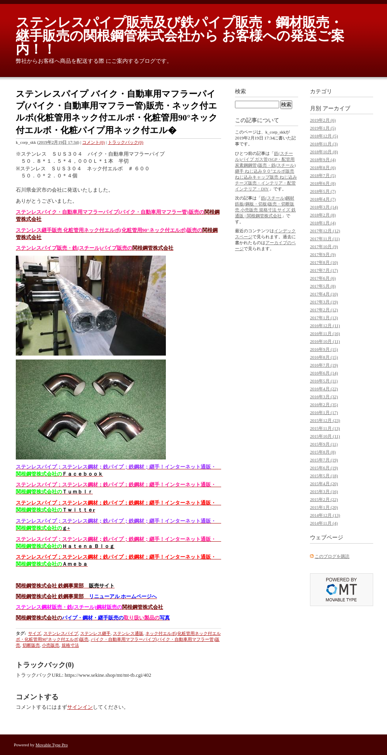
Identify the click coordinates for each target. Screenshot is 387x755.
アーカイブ (336, 108)
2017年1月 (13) (324, 317)
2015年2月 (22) (324, 499)
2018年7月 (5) (323, 175)
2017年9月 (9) (323, 254)
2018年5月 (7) (323, 191)
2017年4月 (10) (324, 294)
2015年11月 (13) (325, 428)
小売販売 (50, 645)
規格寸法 (70, 645)
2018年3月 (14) (324, 207)
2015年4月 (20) (324, 483)
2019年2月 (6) (323, 120)
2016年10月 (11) (325, 341)
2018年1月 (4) (323, 222)
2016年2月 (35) (324, 404)
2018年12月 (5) (324, 136)
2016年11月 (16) (325, 333)
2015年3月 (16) (324, 491)
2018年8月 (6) (323, 167)
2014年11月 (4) (324, 523)
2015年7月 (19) (324, 460)
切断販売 (31, 645)
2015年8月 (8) (323, 452)
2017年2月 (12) (324, 309)
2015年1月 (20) (324, 507)
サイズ (34, 633)
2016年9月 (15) (324, 349)
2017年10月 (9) (324, 246)
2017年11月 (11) (325, 238)
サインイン (80, 707)
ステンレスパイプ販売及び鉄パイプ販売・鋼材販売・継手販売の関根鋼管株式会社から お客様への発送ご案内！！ (180, 35)
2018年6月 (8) (323, 183)
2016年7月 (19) (324, 365)
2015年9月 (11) (324, 444)
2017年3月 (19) (324, 301)
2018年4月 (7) (323, 199)
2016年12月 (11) (325, 325)
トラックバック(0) (125, 142)
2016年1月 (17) (324, 412)
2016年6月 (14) (324, 373)
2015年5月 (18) (324, 475)
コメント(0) (93, 142)
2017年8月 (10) (324, 262)
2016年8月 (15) (324, 357)
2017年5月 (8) (323, 286)
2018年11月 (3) (324, 143)
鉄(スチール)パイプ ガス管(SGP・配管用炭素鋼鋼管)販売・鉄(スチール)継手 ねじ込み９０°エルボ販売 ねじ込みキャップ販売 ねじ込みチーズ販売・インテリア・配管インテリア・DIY (266, 171)
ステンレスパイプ (60, 633)
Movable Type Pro (52, 744)
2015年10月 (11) (325, 436)
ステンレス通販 (128, 633)
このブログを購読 (332, 556)
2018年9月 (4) (323, 159)
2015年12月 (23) (325, 420)
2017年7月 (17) (324, 270)
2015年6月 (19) (324, 467)
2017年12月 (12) (325, 230)
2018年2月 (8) (323, 215)
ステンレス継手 (95, 633)
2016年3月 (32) (324, 396)
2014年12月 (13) (325, 515)
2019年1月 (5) (323, 128)
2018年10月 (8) (324, 151)
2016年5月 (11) (324, 380)
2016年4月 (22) (324, 388)
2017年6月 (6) (323, 278)
